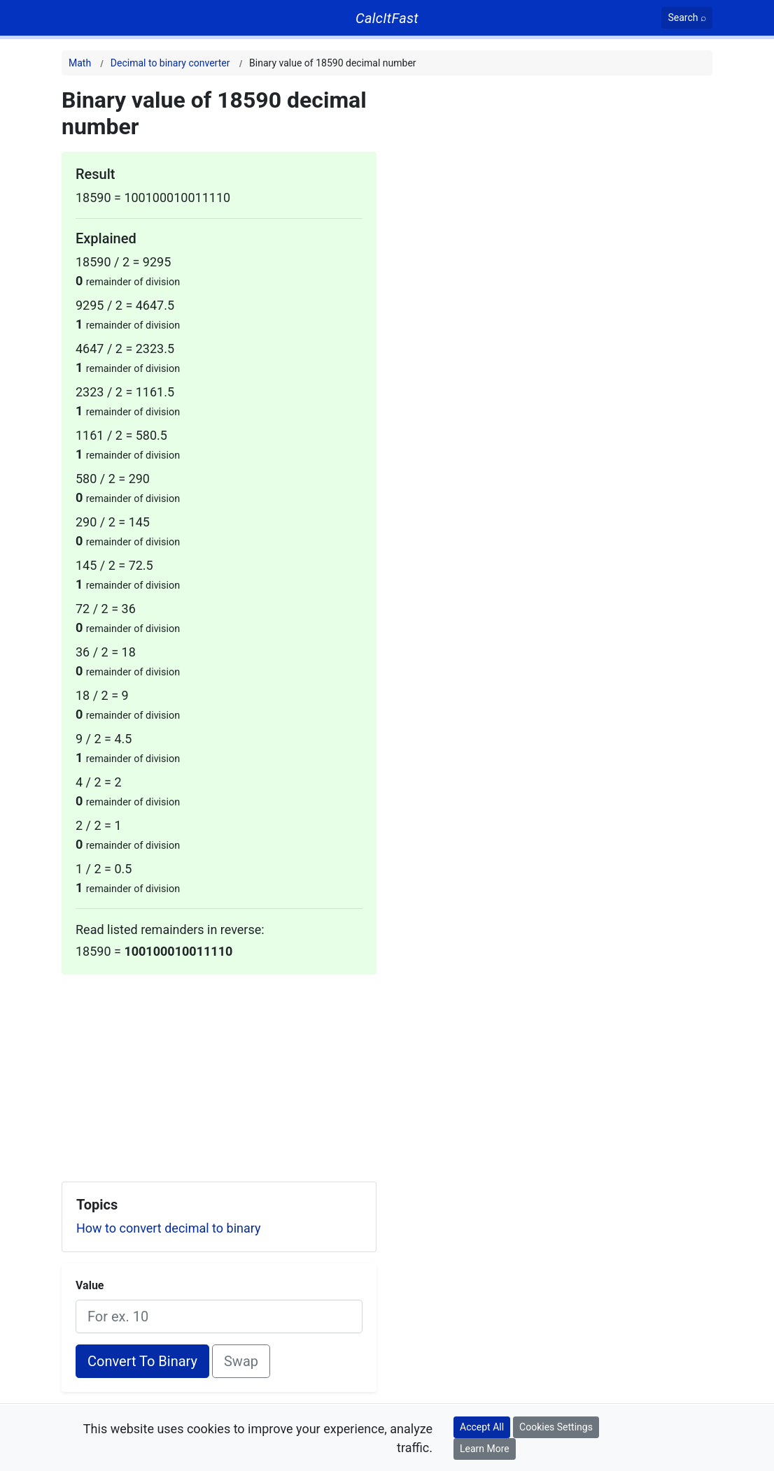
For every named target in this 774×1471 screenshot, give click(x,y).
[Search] (686, 18)
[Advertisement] (219, 1072)
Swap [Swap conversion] (241, 1361)
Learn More (484, 1448)
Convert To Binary (142, 1361)
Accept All (482, 1427)
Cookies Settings (556, 1427)
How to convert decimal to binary (168, 1228)
